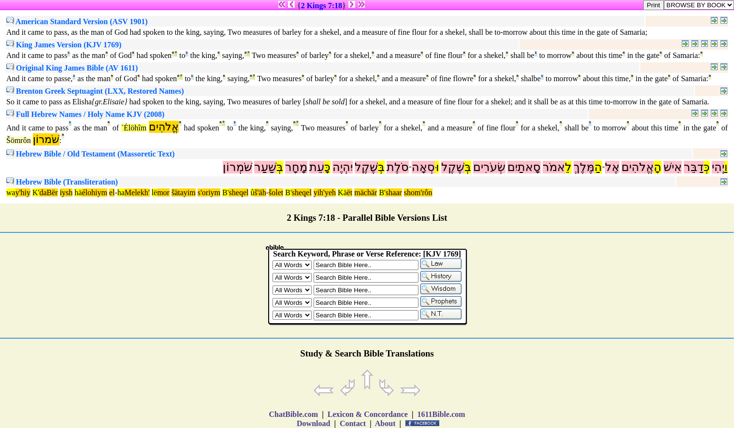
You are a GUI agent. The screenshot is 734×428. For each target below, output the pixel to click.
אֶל (612, 167)
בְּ (467, 167)
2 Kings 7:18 (321, 5)
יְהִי (718, 167)
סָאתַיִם (524, 167)
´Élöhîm (133, 128)
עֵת (316, 167)
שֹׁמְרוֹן (237, 167)
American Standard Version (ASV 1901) (77, 21)
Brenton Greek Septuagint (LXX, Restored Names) (95, 91)
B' (225, 192)
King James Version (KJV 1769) (63, 45)
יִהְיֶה (342, 167)
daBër (48, 192)
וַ (726, 167)
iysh (66, 192)
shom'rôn (418, 192)
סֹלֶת (398, 167)
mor (163, 192)
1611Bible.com (441, 414)
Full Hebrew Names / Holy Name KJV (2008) (85, 114)
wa (10, 192)
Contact (353, 423)
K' (35, 192)
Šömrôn (18, 140)
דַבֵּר (694, 167)
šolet (276, 192)
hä (78, 192)
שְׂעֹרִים (489, 167)
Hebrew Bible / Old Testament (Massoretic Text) (90, 154)
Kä (342, 192)
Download (313, 423)
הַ (598, 167)
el (112, 192)
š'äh (260, 192)
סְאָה (423, 167)
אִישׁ (672, 167)
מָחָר (296, 167)
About (386, 423)
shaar (394, 192)
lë (155, 192)
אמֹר (554, 167)
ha (121, 192)
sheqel (239, 192)
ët (350, 192)
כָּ (327, 167)
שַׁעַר (265, 167)
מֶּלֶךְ (584, 167)
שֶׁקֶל (452, 167)
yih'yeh (325, 192)
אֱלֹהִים (164, 127)
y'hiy (22, 192)
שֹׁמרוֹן (46, 139)
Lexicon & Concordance (368, 414)
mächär (365, 192)
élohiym (94, 192)
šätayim (184, 192)
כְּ (707, 167)
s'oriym (209, 192)
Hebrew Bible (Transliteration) (62, 182)
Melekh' (137, 192)
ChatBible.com (293, 414)
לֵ (568, 167)
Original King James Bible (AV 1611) (72, 68)
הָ (658, 167)
